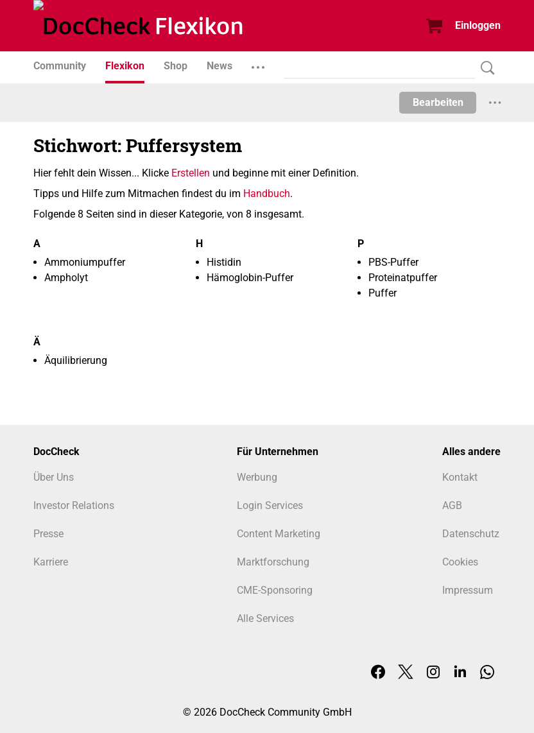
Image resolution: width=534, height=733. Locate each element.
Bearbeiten (438, 102)
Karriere (50, 562)
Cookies (460, 562)
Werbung (257, 477)
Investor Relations (73, 505)
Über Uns (53, 477)
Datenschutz (470, 534)
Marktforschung (273, 562)
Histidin (224, 262)
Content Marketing (278, 534)
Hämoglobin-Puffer (250, 278)
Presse (48, 534)
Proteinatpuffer (402, 278)
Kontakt (460, 477)
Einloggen (478, 25)
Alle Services (265, 618)
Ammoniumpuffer (84, 262)
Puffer (382, 293)
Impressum (467, 590)
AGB (452, 505)
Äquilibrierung (75, 360)
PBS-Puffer (393, 262)
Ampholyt (66, 278)
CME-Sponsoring (275, 590)
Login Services (270, 505)
